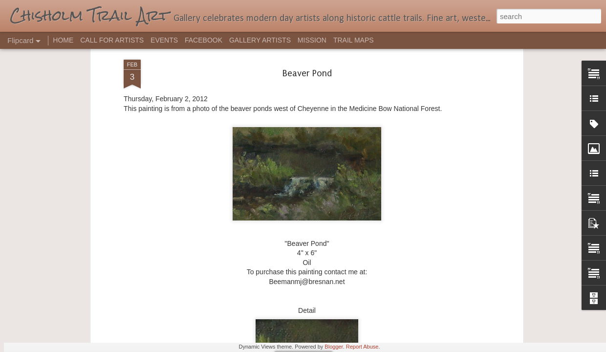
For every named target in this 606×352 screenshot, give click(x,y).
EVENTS (164, 40)
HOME (63, 40)
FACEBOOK (203, 40)
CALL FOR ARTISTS (112, 40)
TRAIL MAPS (353, 40)
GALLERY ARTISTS (260, 40)
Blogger (334, 347)
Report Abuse (362, 347)
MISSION (312, 40)
